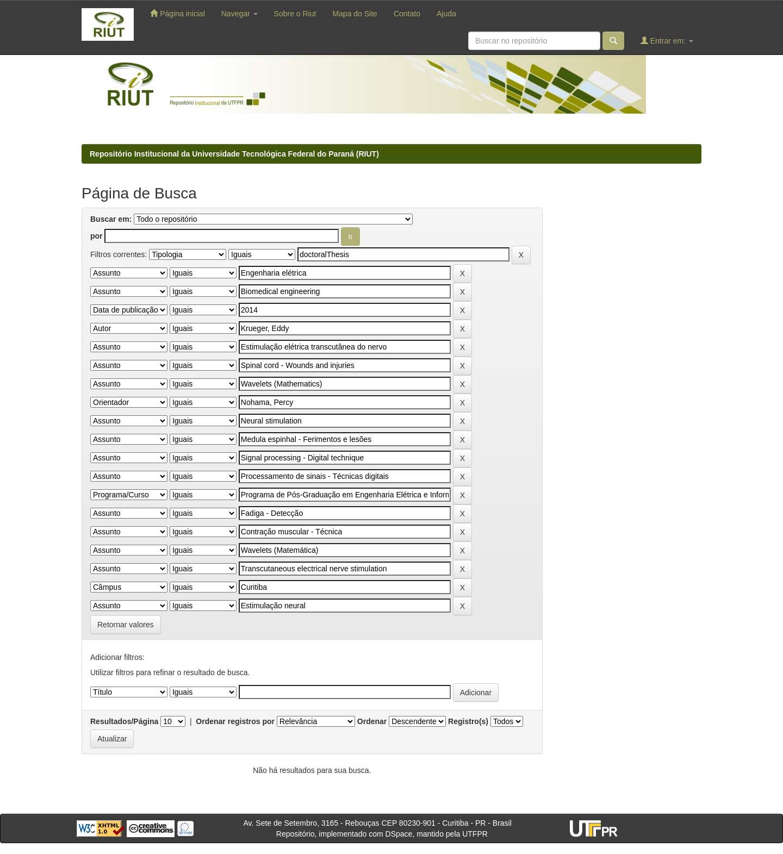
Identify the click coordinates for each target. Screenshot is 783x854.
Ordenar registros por (235, 721)
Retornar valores (125, 624)
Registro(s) (468, 721)
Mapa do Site (354, 13)
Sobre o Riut (295, 13)
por (96, 236)
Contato (407, 13)
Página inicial (177, 13)
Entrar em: (667, 40)
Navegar (239, 13)
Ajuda (446, 13)
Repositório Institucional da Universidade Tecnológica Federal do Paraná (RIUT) (234, 153)
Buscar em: (111, 219)
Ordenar (372, 721)
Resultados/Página (124, 721)
